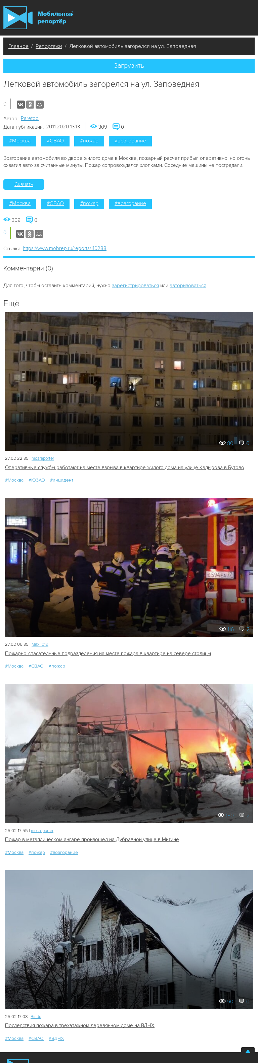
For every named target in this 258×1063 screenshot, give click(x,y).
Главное (18, 46)
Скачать (23, 184)
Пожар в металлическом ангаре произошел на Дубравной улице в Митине (92, 839)
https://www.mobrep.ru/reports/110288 (64, 248)
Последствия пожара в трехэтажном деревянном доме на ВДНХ (80, 1025)
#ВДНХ (56, 1038)
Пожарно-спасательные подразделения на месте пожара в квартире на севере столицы (108, 653)
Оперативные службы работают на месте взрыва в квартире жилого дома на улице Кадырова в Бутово (124, 467)
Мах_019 (40, 644)
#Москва (20, 140)
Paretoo (30, 118)
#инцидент (61, 480)
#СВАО (55, 140)
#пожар (89, 140)
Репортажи (49, 46)
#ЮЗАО (37, 480)
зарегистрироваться (135, 286)
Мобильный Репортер (38, 17)
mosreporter (43, 458)
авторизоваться (188, 286)
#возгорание (130, 140)
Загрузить (129, 66)
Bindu (36, 1016)
